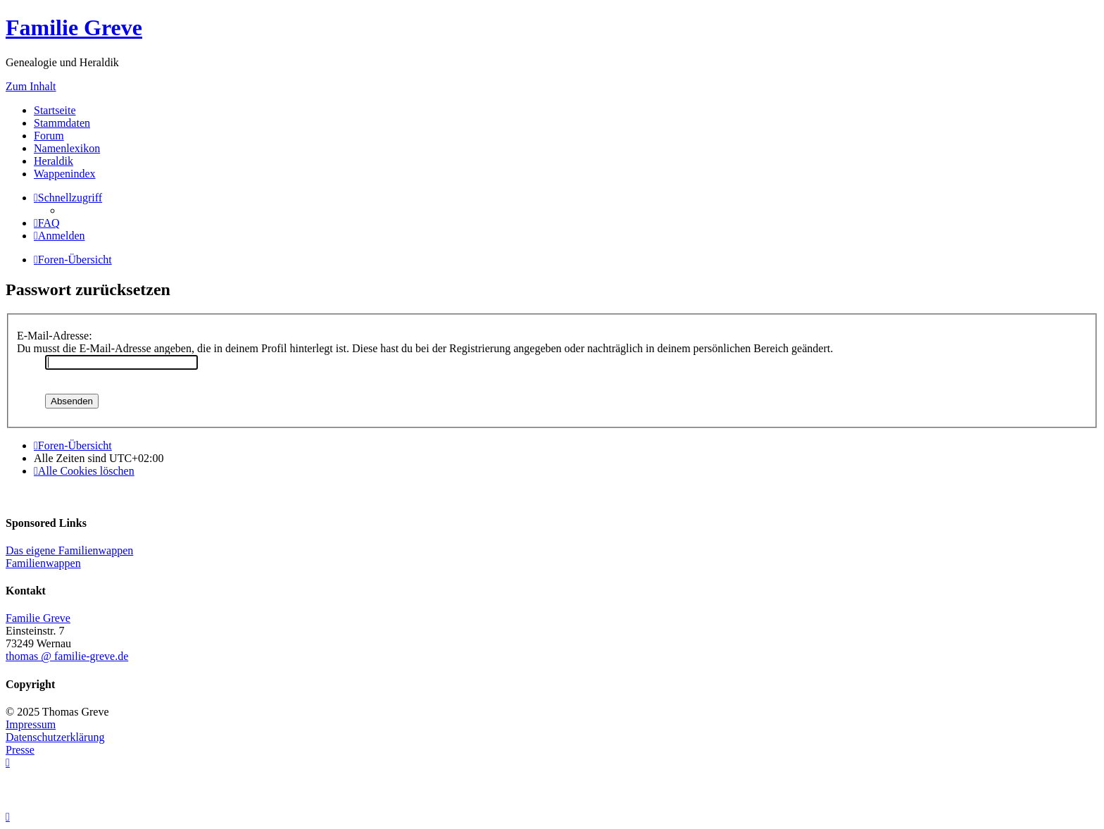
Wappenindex (65, 174)
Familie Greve (74, 27)
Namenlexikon (67, 148)
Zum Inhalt (31, 86)
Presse (20, 750)
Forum (49, 136)
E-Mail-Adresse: (54, 336)
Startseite (55, 110)
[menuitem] (47, 223)
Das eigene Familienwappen (69, 550)
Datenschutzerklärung (55, 737)
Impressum (31, 724)
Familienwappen (43, 563)
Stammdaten (62, 123)
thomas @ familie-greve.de (67, 656)
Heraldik (53, 161)
